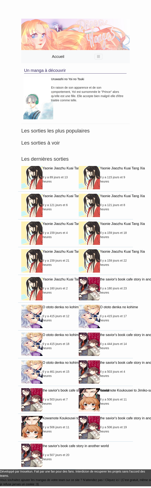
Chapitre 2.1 (51, 312)
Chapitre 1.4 (51, 339)
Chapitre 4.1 (51, 367)
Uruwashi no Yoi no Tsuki (67, 79)
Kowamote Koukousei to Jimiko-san (115, 390)
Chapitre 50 (107, 173)
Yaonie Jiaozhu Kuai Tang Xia (57, 168)
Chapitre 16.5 (109, 339)
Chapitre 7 (49, 423)
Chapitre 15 (107, 423)
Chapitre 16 (50, 395)
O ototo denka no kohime (57, 307)
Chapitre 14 (107, 367)
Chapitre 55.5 (51, 228)
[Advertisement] (60, 9)
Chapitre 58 (50, 284)
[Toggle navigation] (98, 56)
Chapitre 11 (50, 450)
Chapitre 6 (107, 395)
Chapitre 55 (107, 256)
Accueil (58, 56)
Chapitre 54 (107, 200)
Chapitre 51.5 (51, 200)
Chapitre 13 (107, 284)
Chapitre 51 (50, 256)
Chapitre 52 (50, 173)
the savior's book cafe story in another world (115, 279)
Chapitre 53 (107, 228)
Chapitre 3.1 (108, 312)
